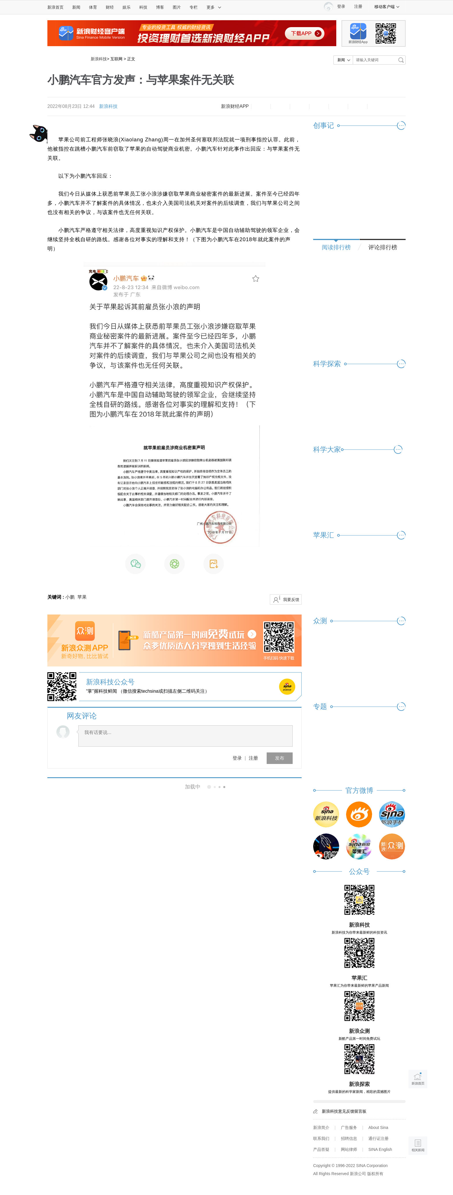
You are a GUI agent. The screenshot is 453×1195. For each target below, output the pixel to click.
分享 (357, 106)
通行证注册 (378, 1138)
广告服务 (349, 1127)
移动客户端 (387, 6)
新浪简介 (321, 1127)
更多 (214, 7)
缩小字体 (260, 106)
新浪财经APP (235, 106)
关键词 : (56, 597)
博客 (160, 7)
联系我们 (321, 1138)
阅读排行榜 (336, 247)
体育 (93, 7)
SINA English (380, 1149)
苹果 (82, 597)
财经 (110, 7)
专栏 (194, 7)
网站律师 (349, 1149)
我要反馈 (291, 599)
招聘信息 (349, 1138)
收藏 (299, 106)
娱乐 (126, 7)
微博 (318, 106)
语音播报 (418, 1123)
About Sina (378, 1127)
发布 (279, 758)
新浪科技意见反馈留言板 (344, 1111)
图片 (177, 7)
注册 (358, 6)
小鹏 (70, 597)
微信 (338, 106)
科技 (143, 7)
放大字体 (280, 106)
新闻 (76, 7)
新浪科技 (99, 59)
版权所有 (375, 1173)
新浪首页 (55, 7)
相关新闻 (67, 787)
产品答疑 (321, 1149)
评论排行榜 (382, 247)
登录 (237, 758)
